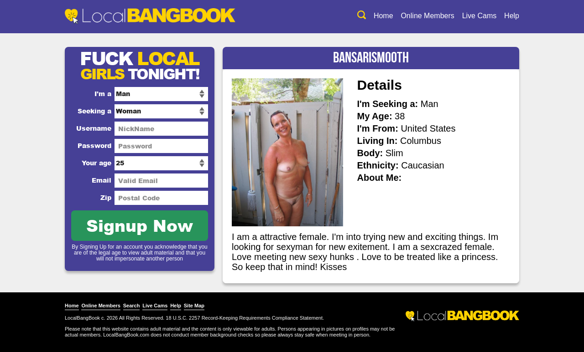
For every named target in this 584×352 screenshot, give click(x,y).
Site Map (194, 305)
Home (383, 16)
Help (511, 16)
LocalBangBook (82, 318)
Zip (105, 197)
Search (131, 305)
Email (101, 180)
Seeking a (94, 111)
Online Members (427, 16)
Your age (96, 162)
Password (94, 145)
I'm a (102, 93)
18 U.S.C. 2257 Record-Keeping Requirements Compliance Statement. (245, 318)
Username (93, 128)
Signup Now (139, 225)
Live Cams (479, 16)
